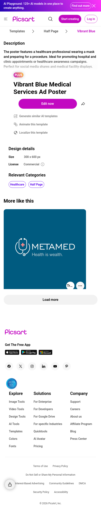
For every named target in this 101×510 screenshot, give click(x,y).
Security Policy (41, 492)
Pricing (38, 446)
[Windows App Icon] (45, 354)
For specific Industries (48, 424)
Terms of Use (40, 466)
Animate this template (33, 124)
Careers (75, 409)
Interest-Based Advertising (29, 483)
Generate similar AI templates (38, 116)
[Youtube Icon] (55, 366)
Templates (16, 431)
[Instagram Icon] (32, 366)
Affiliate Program (81, 424)
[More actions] (80, 286)
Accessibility (61, 492)
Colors (13, 438)
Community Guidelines (61, 483)
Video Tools (16, 409)
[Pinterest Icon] (67, 366)
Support (75, 401)
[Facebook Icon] (9, 366)
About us (76, 416)
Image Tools (17, 401)
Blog (73, 431)
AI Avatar (39, 438)
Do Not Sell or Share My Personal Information (50, 474)
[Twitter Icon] (20, 366)
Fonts (12, 446)
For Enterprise (43, 401)
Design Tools (17, 416)
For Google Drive (44, 416)
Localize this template (33, 132)
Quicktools (40, 431)
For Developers (43, 409)
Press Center (78, 438)
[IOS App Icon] (12, 354)
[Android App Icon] (29, 354)
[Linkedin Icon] (43, 366)
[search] (50, 19)
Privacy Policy (60, 466)
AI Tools (14, 424)
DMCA (82, 483)
